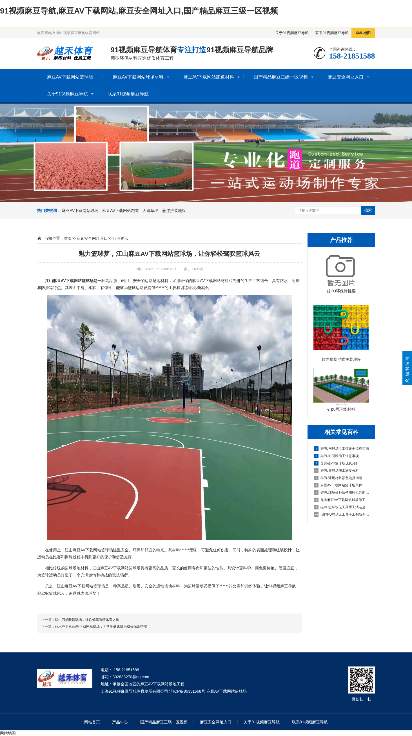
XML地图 (363, 33)
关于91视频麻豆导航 (292, 33)
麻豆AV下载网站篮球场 (70, 77)
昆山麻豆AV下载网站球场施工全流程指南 (341, 500)
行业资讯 (120, 238)
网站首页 (92, 722)
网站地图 (8, 733)
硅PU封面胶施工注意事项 (336, 456)
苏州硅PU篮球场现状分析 (336, 463)
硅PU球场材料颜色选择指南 (338, 478)
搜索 (368, 210)
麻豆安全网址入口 (346, 77)
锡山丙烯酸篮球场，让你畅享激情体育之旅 (87, 620)
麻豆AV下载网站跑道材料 (208, 77)
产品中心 (120, 722)
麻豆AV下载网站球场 (80, 210)
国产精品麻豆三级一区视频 (281, 77)
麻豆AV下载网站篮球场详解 (338, 485)
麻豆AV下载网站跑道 (120, 210)
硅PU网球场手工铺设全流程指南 (341, 448)
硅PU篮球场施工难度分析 (336, 470)
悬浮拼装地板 (174, 210)
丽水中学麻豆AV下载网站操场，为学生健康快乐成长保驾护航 (101, 626)
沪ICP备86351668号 (187, 691)
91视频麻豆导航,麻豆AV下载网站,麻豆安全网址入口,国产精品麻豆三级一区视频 (139, 10)
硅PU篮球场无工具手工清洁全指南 (341, 507)
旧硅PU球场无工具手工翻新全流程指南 (341, 514)
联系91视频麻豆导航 (332, 33)
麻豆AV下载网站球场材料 (138, 77)
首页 (68, 238)
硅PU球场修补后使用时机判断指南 (341, 492)
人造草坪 (150, 210)
